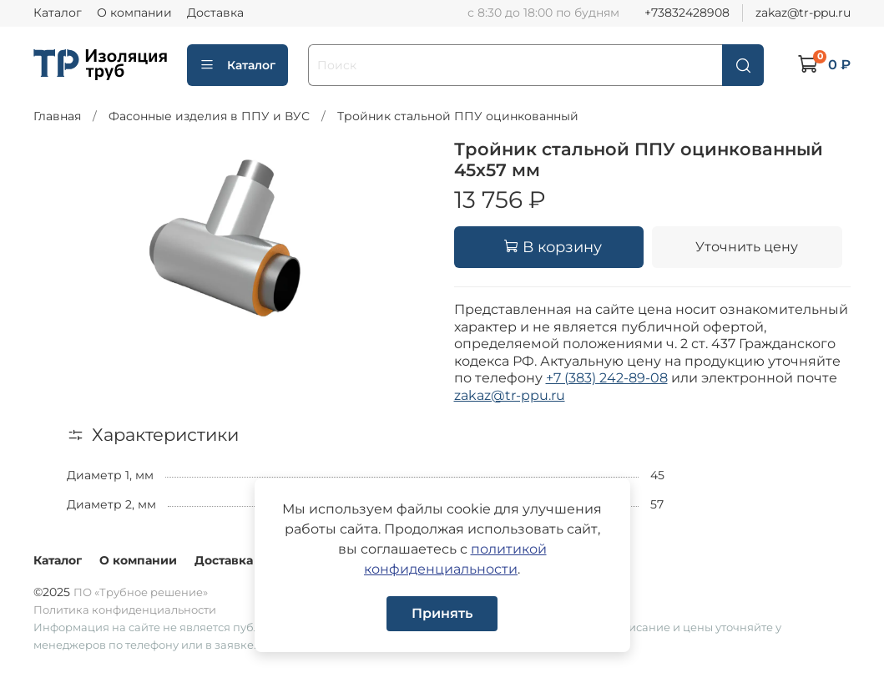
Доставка (215, 12)
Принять (442, 613)
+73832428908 (687, 12)
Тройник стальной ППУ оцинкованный (457, 116)
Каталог (57, 12)
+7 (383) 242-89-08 (607, 378)
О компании (134, 12)
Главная (57, 116)
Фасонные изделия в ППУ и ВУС (209, 116)
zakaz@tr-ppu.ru (803, 12)
